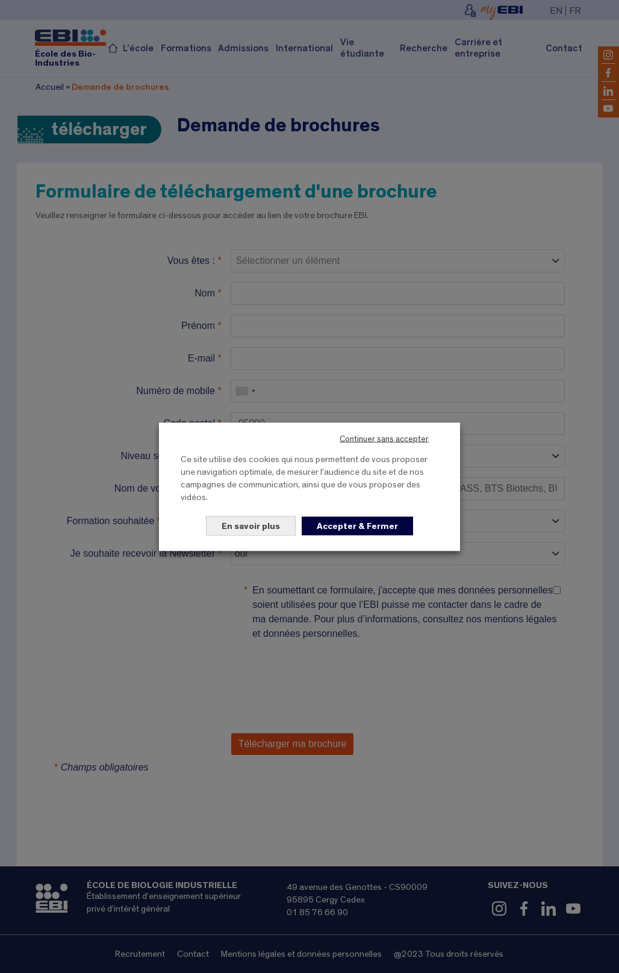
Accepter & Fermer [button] (357, 525)
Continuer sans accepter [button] (384, 438)
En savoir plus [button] (251, 525)
